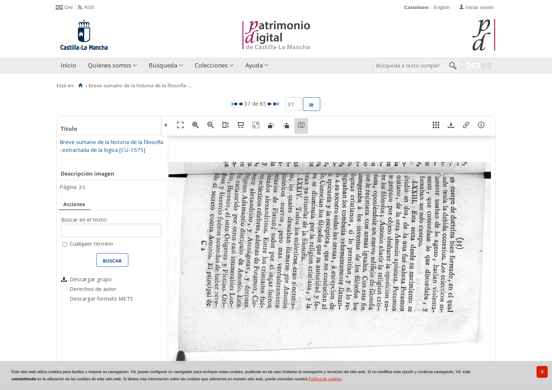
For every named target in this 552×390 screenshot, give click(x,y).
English (442, 7)
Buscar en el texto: (84, 219)
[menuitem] (70, 65)
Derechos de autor (93, 288)
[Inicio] (80, 85)
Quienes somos (109, 65)
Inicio (68, 65)
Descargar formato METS (101, 298)
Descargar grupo (91, 279)
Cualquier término (91, 243)
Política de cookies (325, 379)
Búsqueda (163, 65)
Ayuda (254, 65)
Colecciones (211, 65)
